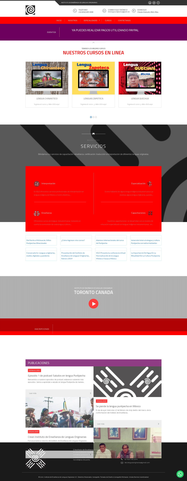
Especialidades (90, 20)
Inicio (59, 20)
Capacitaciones (138, 214)
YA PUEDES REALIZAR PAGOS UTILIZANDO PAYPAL (105, 30)
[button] (91, 117)
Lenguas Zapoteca (93, 98)
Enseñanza (47, 214)
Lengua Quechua (140, 98)
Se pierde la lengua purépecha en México (118, 464)
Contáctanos (124, 20)
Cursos (108, 20)
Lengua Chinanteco (46, 98)
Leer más (32, 450)
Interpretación (48, 185)
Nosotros (72, 20)
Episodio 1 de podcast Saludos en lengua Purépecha (56, 433)
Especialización (138, 185)
